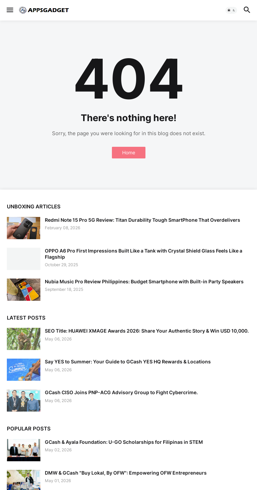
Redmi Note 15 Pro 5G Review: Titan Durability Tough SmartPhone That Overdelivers (142, 220)
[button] (9, 10)
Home (128, 152)
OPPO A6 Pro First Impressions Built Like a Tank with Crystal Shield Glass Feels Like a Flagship (143, 254)
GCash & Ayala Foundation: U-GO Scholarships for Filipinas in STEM (124, 442)
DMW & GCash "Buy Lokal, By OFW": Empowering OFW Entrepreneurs (126, 473)
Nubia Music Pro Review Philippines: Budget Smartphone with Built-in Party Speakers (144, 281)
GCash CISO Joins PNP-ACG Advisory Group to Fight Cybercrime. (121, 392)
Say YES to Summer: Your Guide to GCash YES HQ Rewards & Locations (128, 361)
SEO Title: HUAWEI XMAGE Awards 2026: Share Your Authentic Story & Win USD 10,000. (147, 331)
